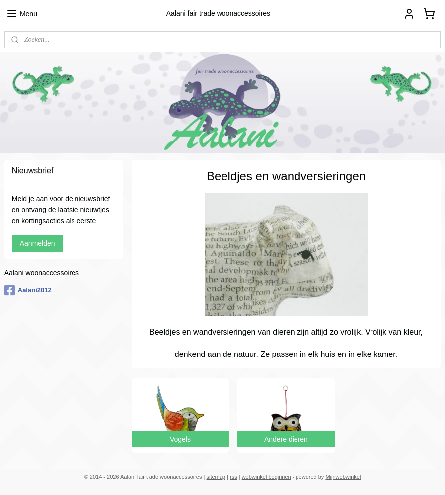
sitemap (215, 477)
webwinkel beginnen (266, 477)
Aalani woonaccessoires (41, 273)
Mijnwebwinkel (343, 477)
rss (233, 477)
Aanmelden (37, 243)
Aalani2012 (28, 290)
